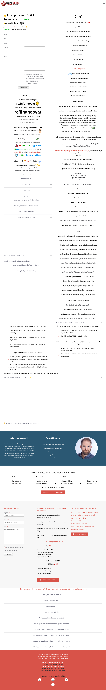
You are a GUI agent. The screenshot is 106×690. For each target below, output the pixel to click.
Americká (17, 152)
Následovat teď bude (26, 217)
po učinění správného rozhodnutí (17, 261)
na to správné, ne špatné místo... (26, 200)
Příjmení (7, 513)
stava (5, 56)
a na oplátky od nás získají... (26, 271)
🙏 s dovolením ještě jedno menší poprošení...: (22, 423)
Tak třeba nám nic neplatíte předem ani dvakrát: (51, 647)
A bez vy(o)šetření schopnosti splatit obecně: (51, 624)
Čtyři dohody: (51, 606)
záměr (6, 52)
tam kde (26, 190)
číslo (5, 39)
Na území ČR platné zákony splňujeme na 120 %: (51, 641)
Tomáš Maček (55, 654)
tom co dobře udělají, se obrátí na (26, 265)
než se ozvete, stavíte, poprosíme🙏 (17, 377)
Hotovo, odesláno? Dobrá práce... (26, 206)
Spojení (6, 520)
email (6, 43)
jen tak (26, 196)
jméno (6, 34)
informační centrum (48, 580)
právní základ (79, 534)
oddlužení (36, 152)
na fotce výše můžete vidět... (15, 255)
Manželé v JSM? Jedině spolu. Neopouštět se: (51, 629)
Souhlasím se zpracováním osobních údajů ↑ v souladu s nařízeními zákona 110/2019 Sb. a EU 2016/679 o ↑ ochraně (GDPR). (34, 78)
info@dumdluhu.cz (56, 542)
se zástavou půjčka (78, 69)
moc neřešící (26, 179)
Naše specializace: (51, 600)
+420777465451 (55, 546)
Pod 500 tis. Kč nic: (51, 612)
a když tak (26, 184)
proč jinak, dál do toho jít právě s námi (69, 322)
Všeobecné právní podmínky (53, 492)
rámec (6, 47)
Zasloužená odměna (26, 211)
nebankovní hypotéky (62, 151)
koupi (31, 152)
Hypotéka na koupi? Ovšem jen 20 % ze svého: (51, 635)
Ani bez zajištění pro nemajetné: (51, 618)
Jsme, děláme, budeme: (51, 595)
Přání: (6, 527)
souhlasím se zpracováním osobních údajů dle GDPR (13, 549)
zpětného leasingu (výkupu (80, 151)
